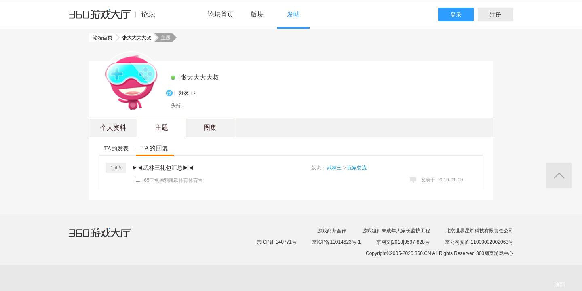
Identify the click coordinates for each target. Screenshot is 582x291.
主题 (161, 127)
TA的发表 (116, 149)
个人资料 (113, 127)
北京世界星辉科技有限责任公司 (479, 231)
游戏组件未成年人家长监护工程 (396, 231)
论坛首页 (221, 14)
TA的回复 (155, 148)
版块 (257, 14)
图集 (210, 127)
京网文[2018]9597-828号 (403, 242)
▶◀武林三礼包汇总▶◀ (163, 167)
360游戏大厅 (108, 238)
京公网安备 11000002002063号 (479, 242)
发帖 (293, 14)
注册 (495, 14)
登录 (456, 14)
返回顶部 (559, 175)
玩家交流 (357, 168)
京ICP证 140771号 (277, 242)
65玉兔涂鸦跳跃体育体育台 (173, 180)
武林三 (334, 168)
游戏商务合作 (331, 231)
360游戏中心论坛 (115, 18)
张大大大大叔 (134, 37)
